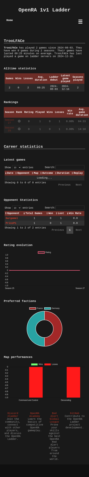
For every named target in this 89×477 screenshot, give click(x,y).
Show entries (19, 167)
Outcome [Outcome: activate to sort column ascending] (47, 173)
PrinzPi (11, 223)
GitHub (74, 413)
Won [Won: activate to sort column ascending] (50, 213)
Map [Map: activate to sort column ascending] (36, 173)
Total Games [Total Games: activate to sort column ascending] (34, 213)
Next (79, 184)
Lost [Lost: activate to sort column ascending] (61, 213)
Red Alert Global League (54, 417)
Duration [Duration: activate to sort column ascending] (63, 173)
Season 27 (9, 121)
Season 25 (9, 129)
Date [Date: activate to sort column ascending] (10, 173)
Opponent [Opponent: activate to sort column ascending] (23, 173)
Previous (64, 184)
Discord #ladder (12, 415)
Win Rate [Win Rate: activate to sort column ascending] (75, 213)
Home (9, 20)
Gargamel (12, 218)
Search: (64, 167)
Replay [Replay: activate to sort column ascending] (78, 173)
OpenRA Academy (34, 415)
